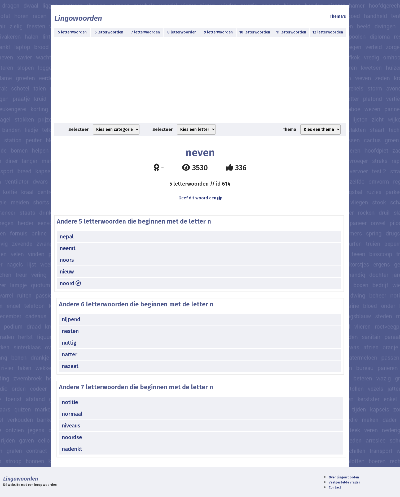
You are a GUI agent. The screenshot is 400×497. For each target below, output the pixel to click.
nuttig (69, 343)
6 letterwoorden (108, 32)
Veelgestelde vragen (344, 482)
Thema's (337, 16)
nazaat (70, 366)
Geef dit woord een (200, 197)
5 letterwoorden (72, 32)
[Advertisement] (200, 83)
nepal (67, 236)
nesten (70, 331)
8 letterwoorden (181, 32)
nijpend (71, 319)
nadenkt (72, 449)
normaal (72, 414)
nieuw (67, 271)
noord (70, 283)
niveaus (71, 425)
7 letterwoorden (145, 32)
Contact (335, 487)
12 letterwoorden (328, 32)
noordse (72, 437)
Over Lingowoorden (344, 477)
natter (69, 354)
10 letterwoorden (254, 32)
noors (67, 260)
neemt (68, 248)
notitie (70, 402)
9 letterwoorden (218, 32)
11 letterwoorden (291, 32)
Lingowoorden (78, 18)
